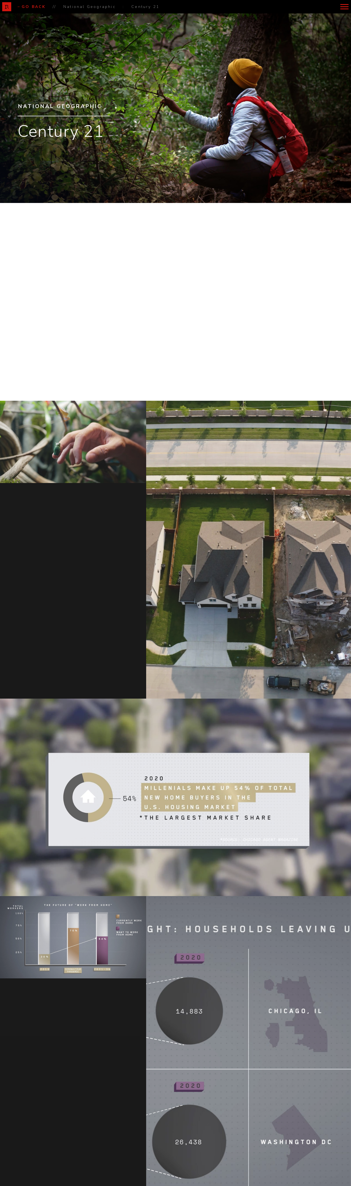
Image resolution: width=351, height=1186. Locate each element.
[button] (344, 6)
